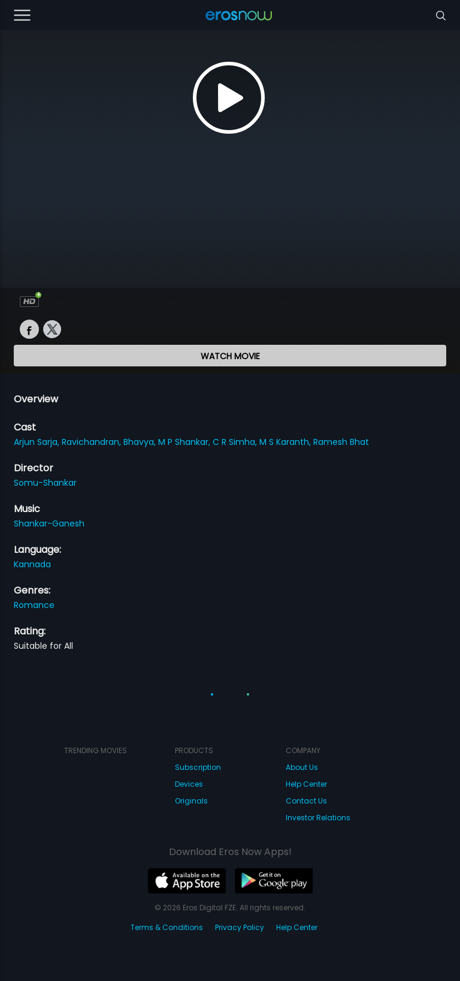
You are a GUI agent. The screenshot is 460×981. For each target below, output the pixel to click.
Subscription (198, 767)
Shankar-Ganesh (49, 523)
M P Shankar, (185, 442)
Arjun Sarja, (38, 442)
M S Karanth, (286, 442)
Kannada (32, 564)
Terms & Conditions (167, 927)
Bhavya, (140, 442)
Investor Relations (318, 818)
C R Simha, (236, 442)
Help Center (306, 784)
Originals (191, 801)
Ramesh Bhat (341, 442)
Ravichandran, (92, 442)
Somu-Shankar (45, 483)
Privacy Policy (239, 927)
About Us (302, 767)
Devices (189, 784)
